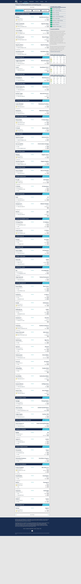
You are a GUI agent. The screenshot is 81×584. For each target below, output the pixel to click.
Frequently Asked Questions (55, 51)
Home (21, 1)
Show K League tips (46, 445)
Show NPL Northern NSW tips (46, 100)
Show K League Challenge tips (47, 468)
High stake (45, 10)
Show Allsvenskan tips (46, 477)
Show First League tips (46, 315)
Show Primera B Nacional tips (47, 13)
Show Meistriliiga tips (46, 199)
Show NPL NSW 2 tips (46, 83)
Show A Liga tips (47, 295)
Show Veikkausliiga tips (46, 208)
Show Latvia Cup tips (46, 284)
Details (32, 16)
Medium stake (36, 10)
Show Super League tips (46, 167)
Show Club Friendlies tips (46, 512)
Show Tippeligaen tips (46, 304)
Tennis (37, 1)
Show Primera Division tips (46, 494)
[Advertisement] (32, 123)
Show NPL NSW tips (46, 74)
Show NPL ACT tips (47, 57)
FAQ (46, 1)
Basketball (31, 1)
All (19, 10)
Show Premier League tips (46, 132)
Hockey (41, 1)
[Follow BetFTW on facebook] (32, 579)
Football (25, 1)
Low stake (28, 10)
